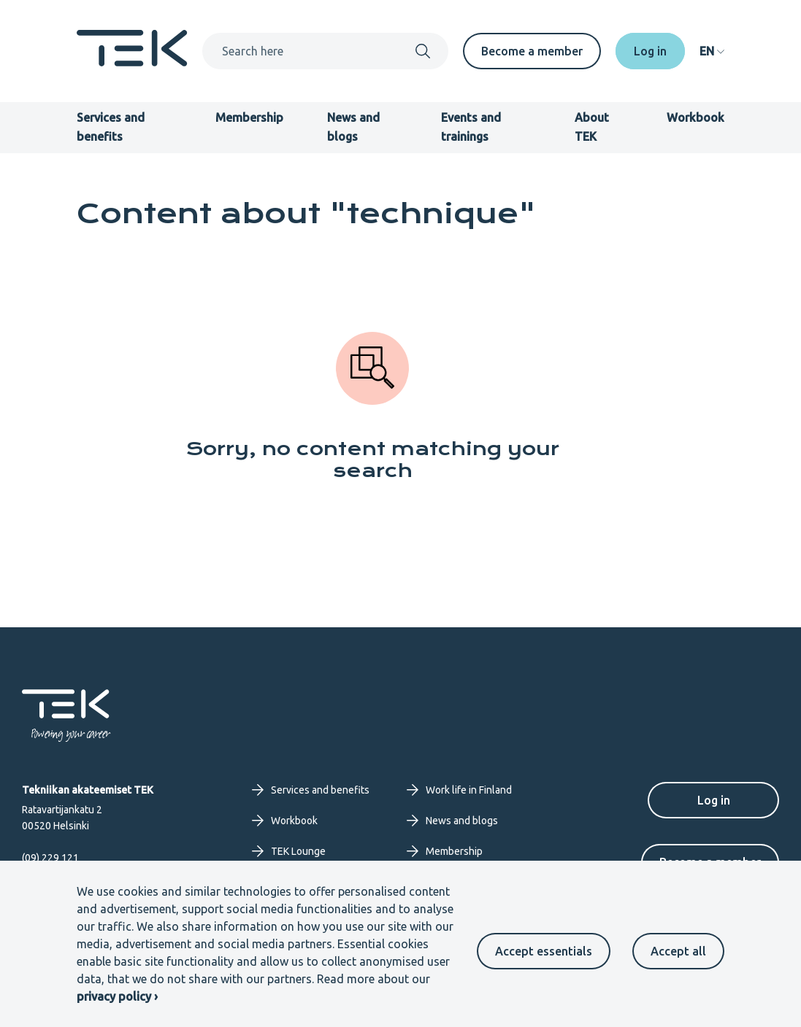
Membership (249, 117)
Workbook (695, 117)
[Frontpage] (132, 62)
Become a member (532, 51)
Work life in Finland (459, 790)
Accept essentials (543, 951)
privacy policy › (117, 996)
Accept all (678, 951)
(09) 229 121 (50, 858)
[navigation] (712, 51)
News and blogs (452, 820)
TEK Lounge (289, 851)
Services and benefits (310, 790)
